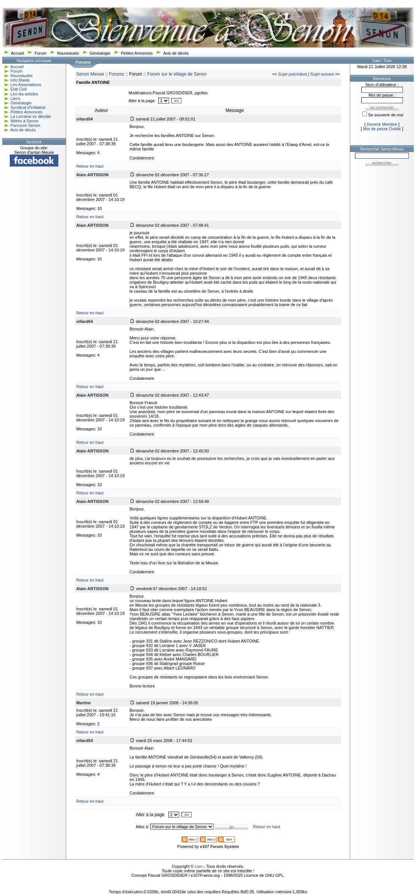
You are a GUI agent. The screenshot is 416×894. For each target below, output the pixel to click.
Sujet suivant (322, 74)
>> (176, 100)
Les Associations (25, 84)
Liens (15, 98)
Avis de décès (176, 53)
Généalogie (99, 53)
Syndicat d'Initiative (28, 107)
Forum (40, 53)
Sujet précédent (292, 74)
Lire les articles (24, 94)
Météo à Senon (24, 121)
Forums (116, 74)
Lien (199, 866)
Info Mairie (20, 80)
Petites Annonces (137, 53)
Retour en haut (90, 166)
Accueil (17, 53)
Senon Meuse (90, 74)
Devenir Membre (382, 124)
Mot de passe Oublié (382, 128)
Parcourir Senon (25, 125)
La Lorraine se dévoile (30, 116)
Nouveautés (68, 53)
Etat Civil (18, 89)
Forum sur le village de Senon (177, 74)
